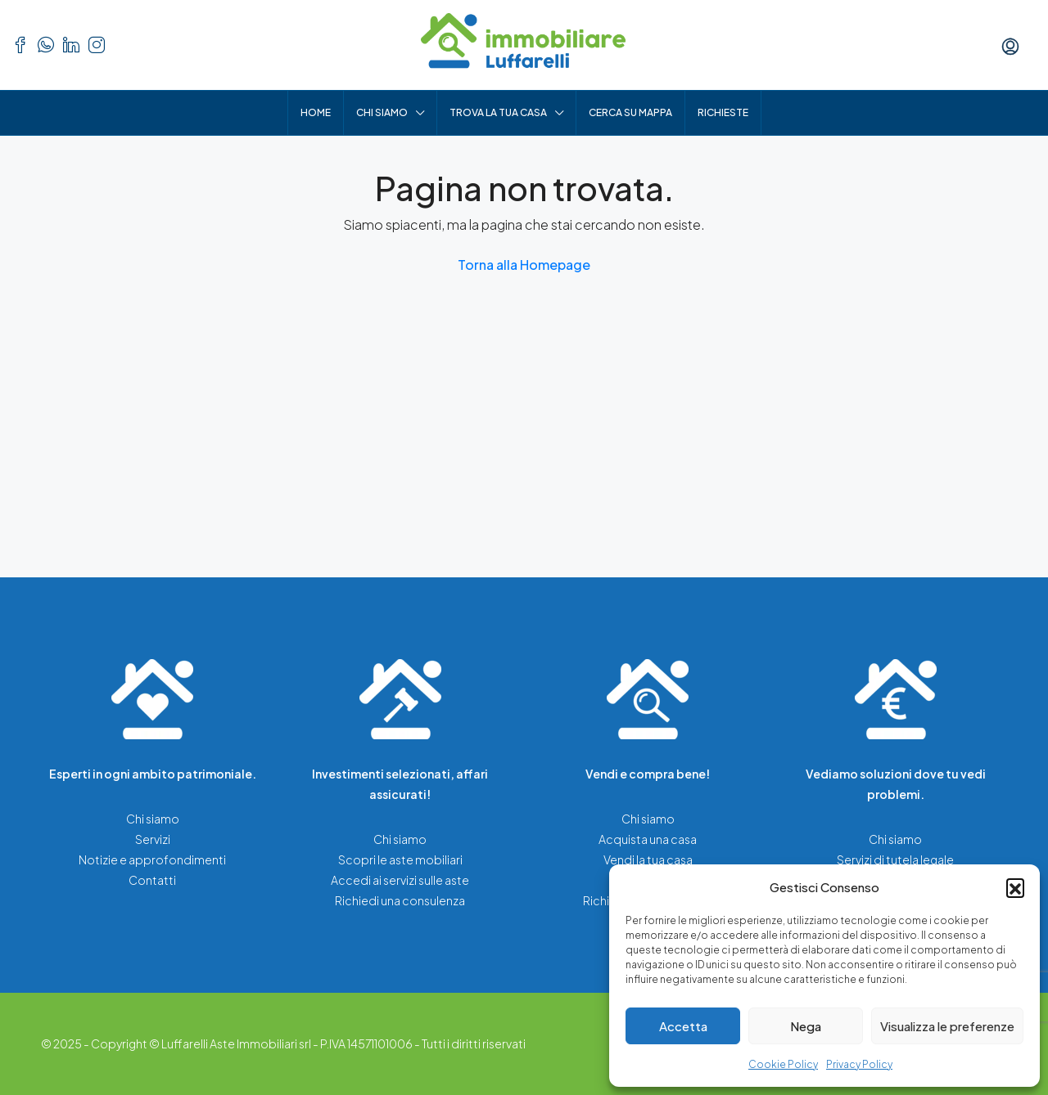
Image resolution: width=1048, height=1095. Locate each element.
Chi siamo (382, 112)
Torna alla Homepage (524, 264)
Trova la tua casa (498, 112)
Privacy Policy (859, 1064)
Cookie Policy (783, 1064)
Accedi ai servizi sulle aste (400, 880)
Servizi (152, 839)
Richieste (723, 112)
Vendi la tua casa (648, 859)
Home (315, 112)
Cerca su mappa (630, 112)
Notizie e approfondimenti (152, 859)
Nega (805, 1026)
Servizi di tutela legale (895, 859)
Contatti (152, 880)
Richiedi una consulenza (400, 900)
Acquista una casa (648, 839)
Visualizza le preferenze (947, 1026)
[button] (1015, 887)
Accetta (683, 1026)
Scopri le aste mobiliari (400, 859)
